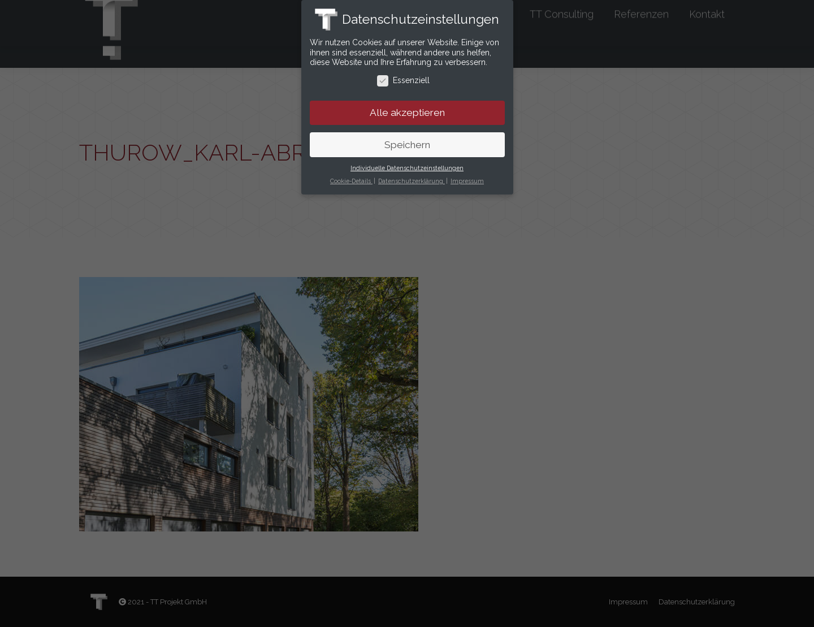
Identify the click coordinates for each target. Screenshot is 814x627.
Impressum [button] (467, 177)
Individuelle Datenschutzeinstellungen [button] (407, 164)
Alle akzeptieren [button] (407, 108)
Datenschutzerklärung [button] (411, 177)
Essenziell (403, 76)
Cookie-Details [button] (351, 177)
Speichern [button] (407, 140)
